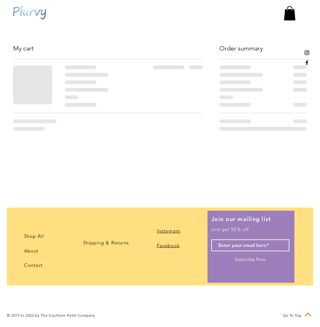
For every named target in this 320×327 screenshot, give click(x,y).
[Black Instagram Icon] (307, 53)
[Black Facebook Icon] (307, 63)
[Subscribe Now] (250, 259)
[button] (290, 13)
